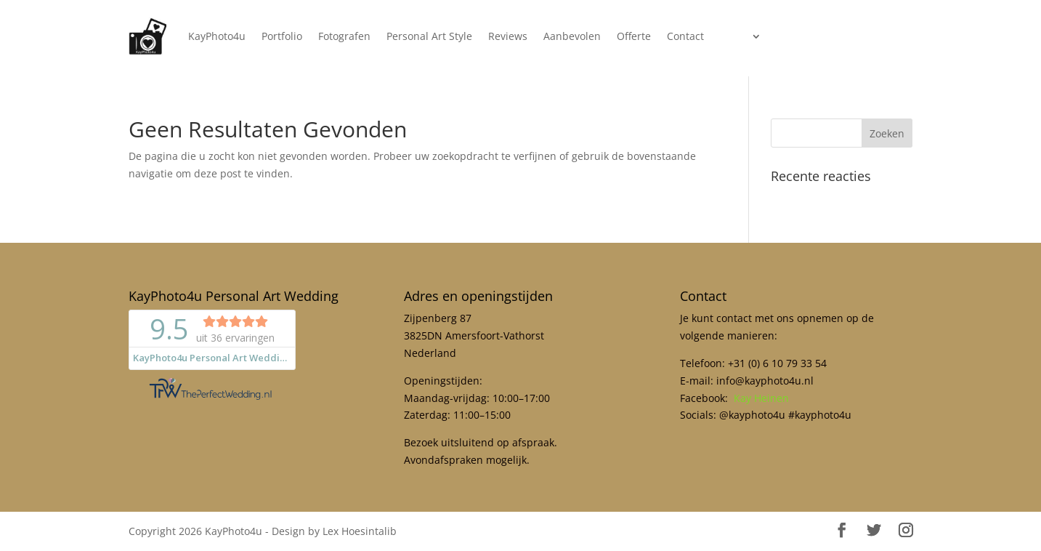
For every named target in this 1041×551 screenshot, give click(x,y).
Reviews (507, 36)
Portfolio (282, 36)
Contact (685, 36)
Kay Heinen (761, 398)
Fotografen (344, 36)
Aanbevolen (572, 36)
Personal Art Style (429, 36)
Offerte (634, 36)
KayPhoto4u (217, 36)
